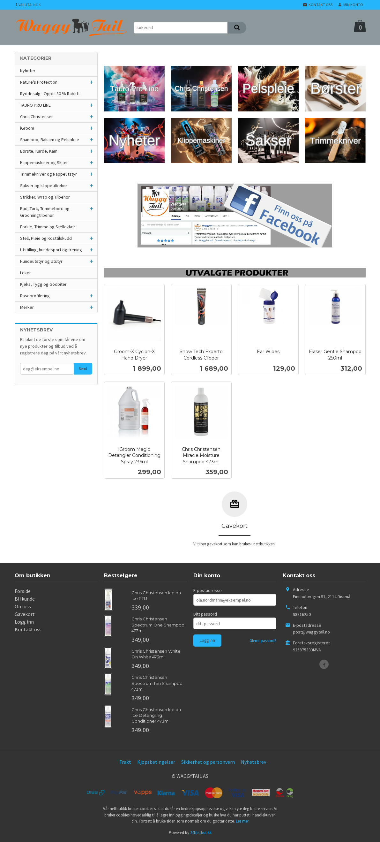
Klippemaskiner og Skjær (44, 162)
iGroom (27, 128)
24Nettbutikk (201, 832)
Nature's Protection (38, 82)
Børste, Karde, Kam (38, 151)
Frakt (125, 762)
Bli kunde (25, 598)
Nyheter (27, 70)
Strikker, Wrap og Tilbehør (45, 197)
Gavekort (25, 614)
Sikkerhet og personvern (208, 762)
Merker (27, 307)
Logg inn (24, 621)
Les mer (242, 821)
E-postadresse (207, 590)
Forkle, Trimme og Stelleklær (47, 227)
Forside (23, 591)
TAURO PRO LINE (35, 105)
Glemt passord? (263, 640)
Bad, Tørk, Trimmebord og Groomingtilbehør (45, 212)
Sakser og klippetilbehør (43, 185)
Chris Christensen (37, 116)
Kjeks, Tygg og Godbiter (43, 284)
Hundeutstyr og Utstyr (41, 261)
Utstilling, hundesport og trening (51, 250)
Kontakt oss (28, 629)
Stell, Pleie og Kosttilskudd (46, 238)
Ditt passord (205, 614)
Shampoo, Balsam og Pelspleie (49, 139)
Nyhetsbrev (253, 762)
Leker (25, 273)
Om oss (23, 606)
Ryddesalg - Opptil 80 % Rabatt (50, 93)
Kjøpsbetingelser (156, 762)
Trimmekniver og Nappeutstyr (48, 174)
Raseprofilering (35, 296)
